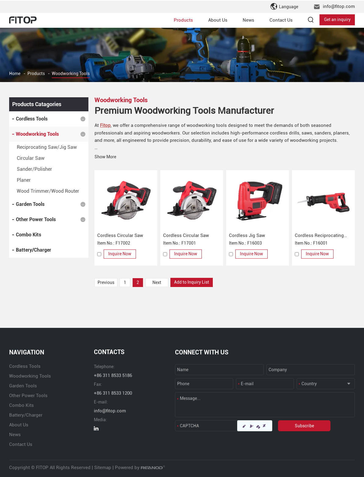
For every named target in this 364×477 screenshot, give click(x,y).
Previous (106, 282)
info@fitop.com (339, 6)
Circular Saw (31, 158)
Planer (24, 180)
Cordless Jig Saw (247, 235)
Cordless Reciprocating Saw (319, 235)
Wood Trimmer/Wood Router (48, 191)
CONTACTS (109, 352)
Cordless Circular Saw (120, 235)
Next (158, 282)
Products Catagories (36, 104)
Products (183, 19)
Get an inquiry (337, 19)
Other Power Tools (36, 219)
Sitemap (102, 467)
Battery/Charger (33, 250)
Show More (105, 156)
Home (14, 73)
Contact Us (281, 19)
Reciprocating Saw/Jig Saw (47, 147)
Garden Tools (30, 204)
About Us (217, 19)
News (248, 19)
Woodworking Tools (71, 73)
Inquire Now (120, 253)
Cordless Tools (32, 119)
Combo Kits (28, 235)
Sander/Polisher (34, 169)
